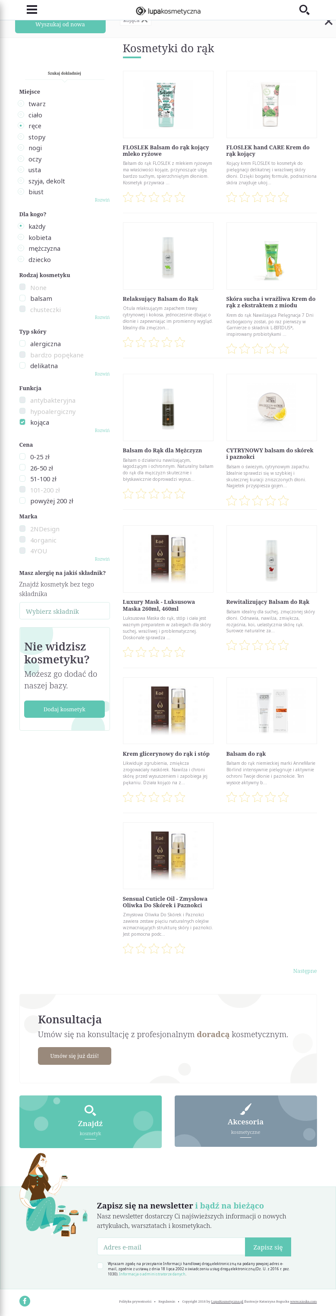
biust (36, 191)
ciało (35, 114)
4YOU (38, 550)
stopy (36, 137)
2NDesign (45, 528)
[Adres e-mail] (171, 1246)
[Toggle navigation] (28, 9)
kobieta (39, 237)
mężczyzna (44, 248)
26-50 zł (41, 468)
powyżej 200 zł (51, 500)
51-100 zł (43, 478)
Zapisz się (268, 1247)
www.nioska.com (303, 1301)
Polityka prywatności (135, 1301)
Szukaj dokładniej (64, 73)
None (38, 287)
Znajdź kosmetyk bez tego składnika (56, 589)
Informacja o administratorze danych (152, 1274)
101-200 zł (45, 490)
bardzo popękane (57, 354)
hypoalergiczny (52, 411)
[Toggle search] (308, 10)
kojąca (39, 422)
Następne (305, 971)
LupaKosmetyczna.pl (227, 1301)
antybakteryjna (52, 400)
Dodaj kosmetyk (64, 709)
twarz (37, 103)
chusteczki (45, 309)
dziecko (39, 259)
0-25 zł (40, 456)
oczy (34, 159)
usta (34, 169)
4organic (43, 540)
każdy (36, 226)
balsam (41, 298)
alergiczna (45, 343)
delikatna (44, 365)
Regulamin (167, 1301)
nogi (35, 147)
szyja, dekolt (46, 181)
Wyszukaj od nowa (60, 24)
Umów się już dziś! (74, 1056)
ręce (34, 125)
